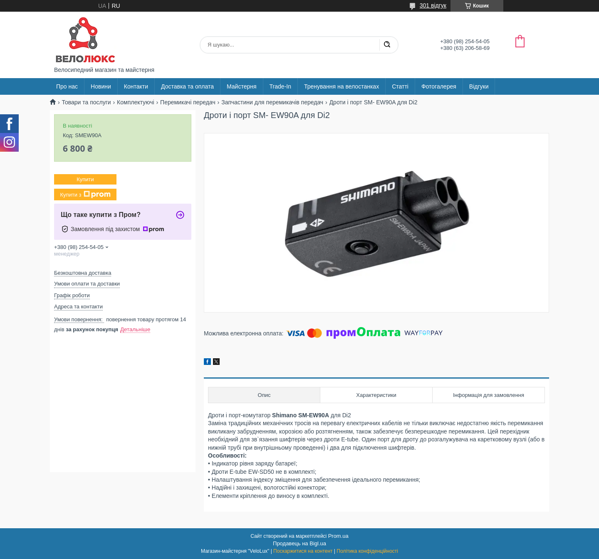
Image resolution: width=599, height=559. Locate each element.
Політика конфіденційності (367, 551)
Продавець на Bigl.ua (299, 543)
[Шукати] (386, 45)
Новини (101, 86)
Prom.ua (338, 536)
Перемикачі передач (187, 102)
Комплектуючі (135, 102)
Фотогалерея (438, 86)
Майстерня (242, 86)
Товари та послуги (86, 102)
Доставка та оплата (187, 86)
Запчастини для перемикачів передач (272, 102)
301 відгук (433, 5)
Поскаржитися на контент (302, 551)
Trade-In (280, 86)
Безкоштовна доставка (82, 273)
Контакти (136, 86)
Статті (400, 86)
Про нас (67, 86)
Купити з (85, 194)
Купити (85, 179)
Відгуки (479, 86)
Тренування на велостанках (341, 86)
